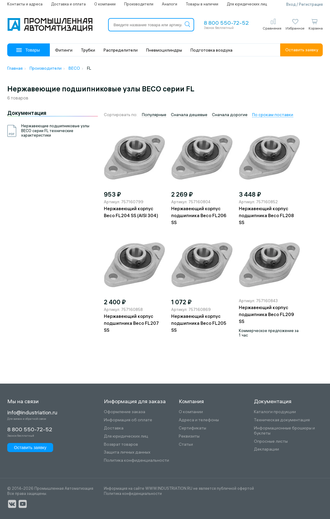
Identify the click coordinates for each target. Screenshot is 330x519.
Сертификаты (192, 428)
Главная (15, 68)
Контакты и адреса (25, 4)
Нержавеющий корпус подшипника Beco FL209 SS (266, 314)
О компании (105, 4)
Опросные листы (271, 441)
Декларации (266, 449)
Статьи (186, 444)
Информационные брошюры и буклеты (284, 431)
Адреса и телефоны (199, 419)
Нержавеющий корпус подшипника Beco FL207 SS (131, 323)
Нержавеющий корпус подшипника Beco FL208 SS (266, 215)
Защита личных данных (127, 452)
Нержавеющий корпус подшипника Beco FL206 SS (198, 215)
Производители (138, 4)
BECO (74, 68)
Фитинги (63, 50)
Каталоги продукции (275, 411)
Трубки (88, 50)
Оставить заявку (301, 49)
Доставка (113, 428)
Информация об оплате (128, 419)
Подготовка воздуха (211, 50)
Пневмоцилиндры (164, 50)
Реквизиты (189, 436)
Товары (28, 50)
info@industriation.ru (32, 412)
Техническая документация (282, 419)
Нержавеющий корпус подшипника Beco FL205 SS (198, 323)
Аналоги (169, 4)
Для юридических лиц (247, 4)
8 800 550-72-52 (226, 22)
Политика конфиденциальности (136, 460)
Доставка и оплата (68, 4)
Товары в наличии (202, 4)
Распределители (121, 50)
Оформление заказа (124, 411)
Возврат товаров (121, 444)
